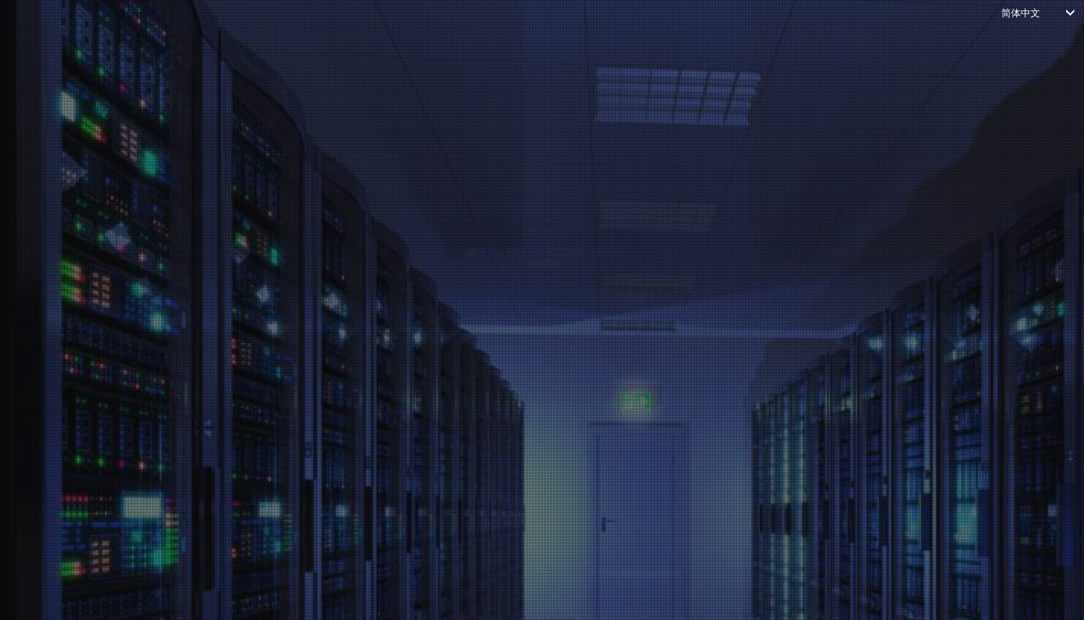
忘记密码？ (255, 448)
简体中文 (1020, 12)
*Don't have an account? (534, 473)
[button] (351, 124)
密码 (248, 306)
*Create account (588, 473)
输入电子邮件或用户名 (293, 244)
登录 (528, 416)
